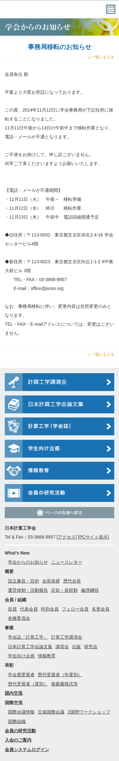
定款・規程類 (64, 590)
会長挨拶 (51, 580)
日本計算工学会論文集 (30, 646)
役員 (12, 609)
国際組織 (17, 721)
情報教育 (47, 655)
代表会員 (29, 609)
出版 (76, 646)
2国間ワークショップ (89, 711)
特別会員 (50, 609)
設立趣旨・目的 (23, 580)
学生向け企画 (21, 655)
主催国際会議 (51, 711)
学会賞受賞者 (21, 674)
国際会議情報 (21, 711)
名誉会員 (100, 609)
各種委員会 (19, 618)
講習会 (62, 646)
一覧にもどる (102, 57)
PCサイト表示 (93, 537)
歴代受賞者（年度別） (60, 674)
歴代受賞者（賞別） (28, 683)
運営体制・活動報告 (28, 590)
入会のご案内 (18, 740)
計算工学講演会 (66, 637)
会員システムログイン (27, 749)
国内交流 (14, 693)
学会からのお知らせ (28, 562)
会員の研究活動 (20, 730)
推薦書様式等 (64, 683)
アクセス (67, 537)
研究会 (90, 646)
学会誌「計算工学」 (28, 637)
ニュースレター (66, 562)
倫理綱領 (90, 590)
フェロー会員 (75, 609)
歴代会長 (72, 580)
